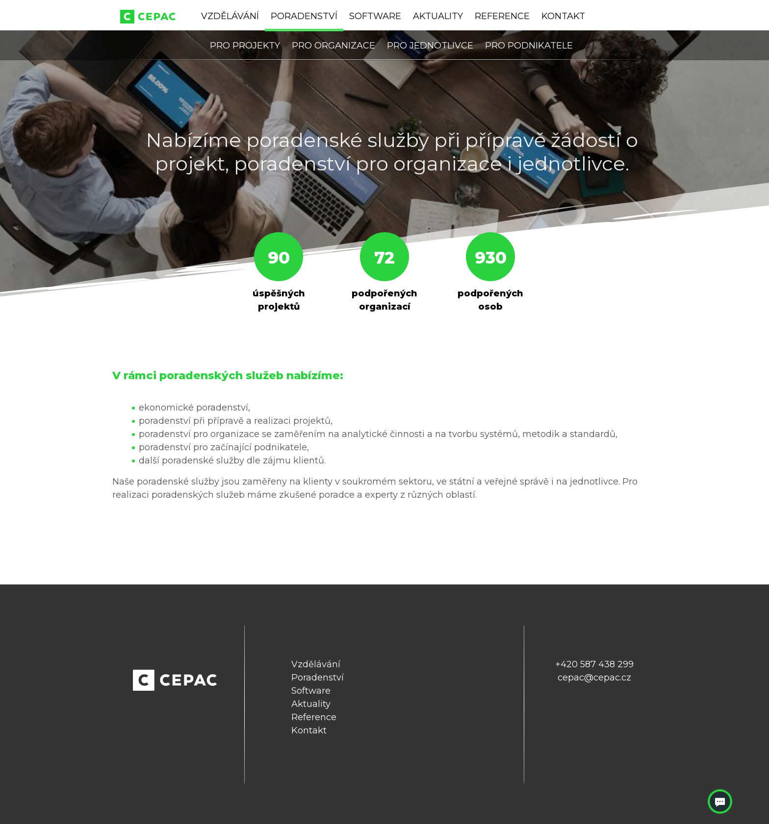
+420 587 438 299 (594, 664)
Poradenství (304, 16)
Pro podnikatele (529, 45)
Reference (502, 16)
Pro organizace (333, 45)
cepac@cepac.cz (594, 677)
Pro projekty (245, 45)
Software (375, 16)
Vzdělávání (230, 16)
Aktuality (438, 16)
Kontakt (563, 16)
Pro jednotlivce (430, 45)
